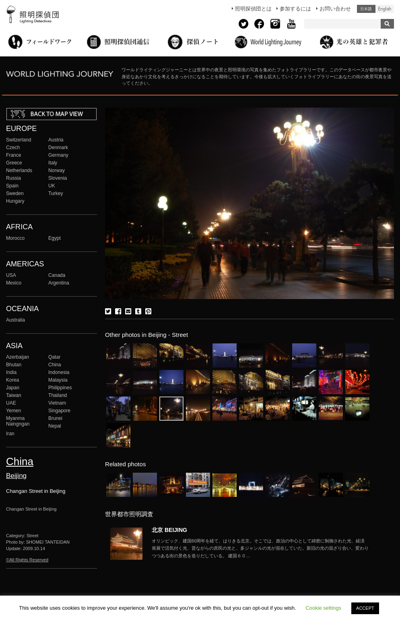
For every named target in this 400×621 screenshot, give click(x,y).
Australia (15, 320)
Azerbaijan (17, 357)
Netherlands (19, 170)
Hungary (15, 201)
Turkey (55, 193)
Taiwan (13, 395)
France (13, 155)
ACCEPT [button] (365, 608)
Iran (10, 433)
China (54, 365)
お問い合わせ (335, 9)
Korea (12, 380)
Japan (12, 387)
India (11, 372)
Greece (14, 163)
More (260, 548)
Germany (58, 155)
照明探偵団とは (253, 9)
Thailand (57, 395)
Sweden (15, 193)
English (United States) (384, 9)
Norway (56, 170)
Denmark (58, 147)
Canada (56, 275)
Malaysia (58, 380)
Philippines (60, 387)
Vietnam (57, 403)
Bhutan (13, 365)
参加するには (295, 9)
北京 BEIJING (169, 530)
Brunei (55, 418)
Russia (13, 178)
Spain (12, 186)
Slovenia (57, 178)
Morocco (15, 238)
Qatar (54, 357)
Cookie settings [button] (323, 608)
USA (11, 275)
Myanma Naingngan (17, 421)
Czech (13, 147)
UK (51, 186)
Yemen (13, 410)
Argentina (58, 283)
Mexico (13, 283)
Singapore (59, 410)
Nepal (54, 426)
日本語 (366, 9)
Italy (52, 163)
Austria (56, 140)
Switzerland (18, 140)
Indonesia (58, 372)
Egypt (54, 238)
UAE (11, 403)
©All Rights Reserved (27, 559)
